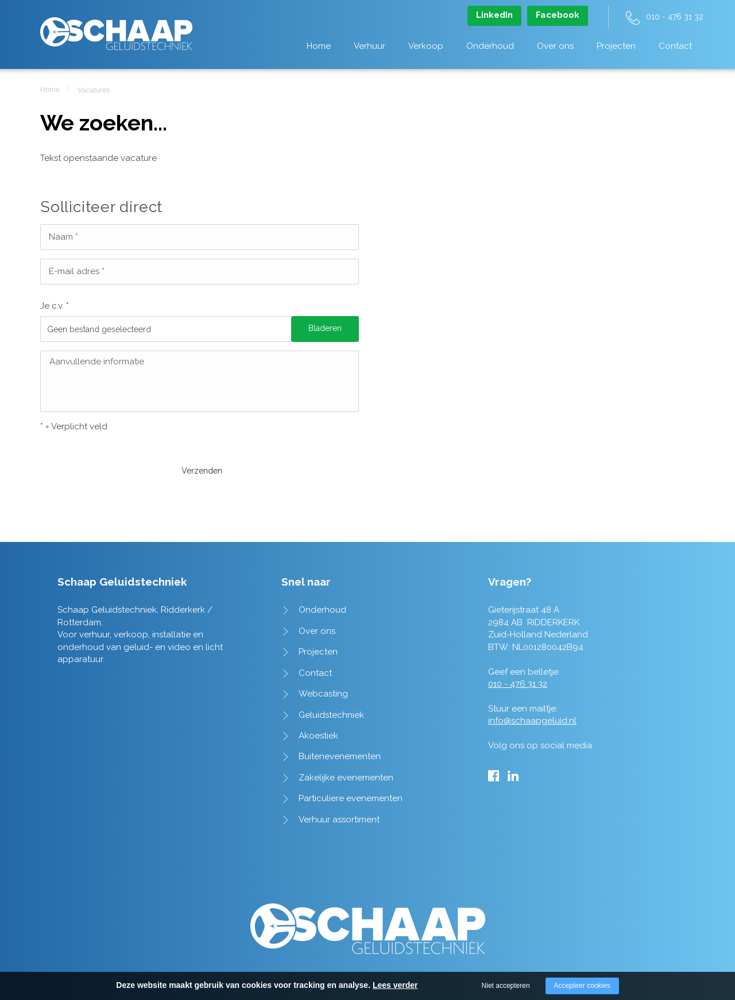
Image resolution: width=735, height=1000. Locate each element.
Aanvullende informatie (96, 361)
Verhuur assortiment (339, 785)
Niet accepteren (506, 986)
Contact (675, 46)
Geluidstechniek (331, 680)
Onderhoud (490, 46)
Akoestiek (318, 701)
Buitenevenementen (340, 722)
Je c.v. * (54, 306)
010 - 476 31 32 (674, 16)
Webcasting (323, 659)
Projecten (616, 46)
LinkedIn (494, 15)
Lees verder (395, 985)
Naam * (63, 237)
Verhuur (369, 46)
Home (319, 46)
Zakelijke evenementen (346, 743)
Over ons (555, 46)
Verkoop (425, 46)
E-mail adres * (77, 271)
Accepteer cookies (582, 986)
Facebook (557, 15)
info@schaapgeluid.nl (532, 686)
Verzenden (75, 452)
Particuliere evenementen (351, 764)
